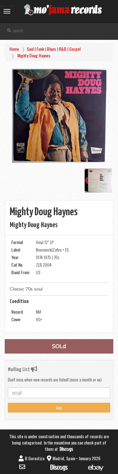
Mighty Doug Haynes (33, 55)
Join (59, 407)
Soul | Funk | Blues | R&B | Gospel (54, 48)
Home (14, 48)
